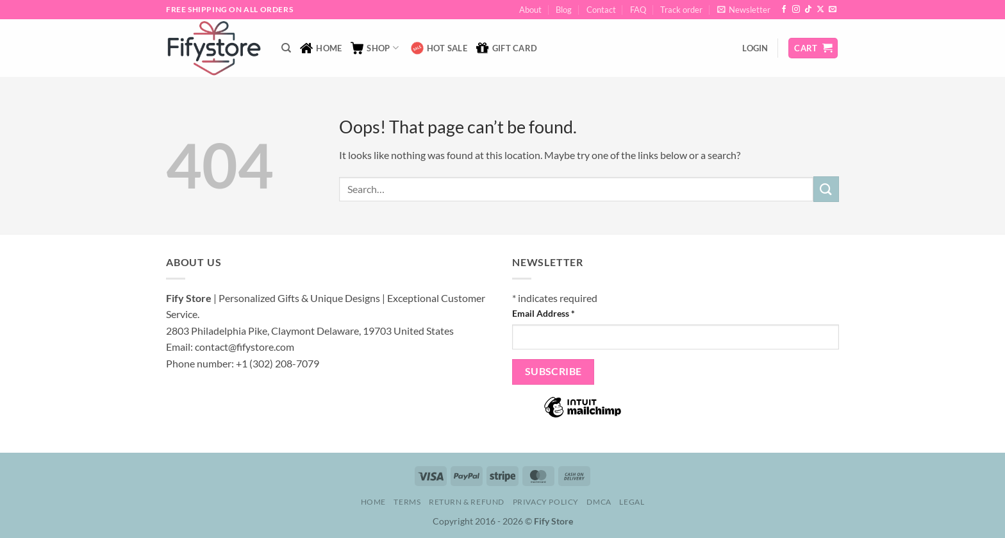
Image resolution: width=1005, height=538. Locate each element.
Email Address (543, 313)
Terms (407, 502)
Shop (374, 48)
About (530, 9)
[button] (743, 9)
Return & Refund (466, 502)
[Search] (286, 48)
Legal (631, 502)
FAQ (638, 9)
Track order (681, 9)
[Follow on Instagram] (796, 9)
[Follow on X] (820, 9)
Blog (564, 9)
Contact (601, 9)
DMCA (598, 502)
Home (321, 48)
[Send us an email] (832, 9)
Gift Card (506, 48)
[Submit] (826, 188)
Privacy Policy (546, 502)
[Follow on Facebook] (784, 9)
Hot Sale (439, 48)
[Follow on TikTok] (808, 9)
